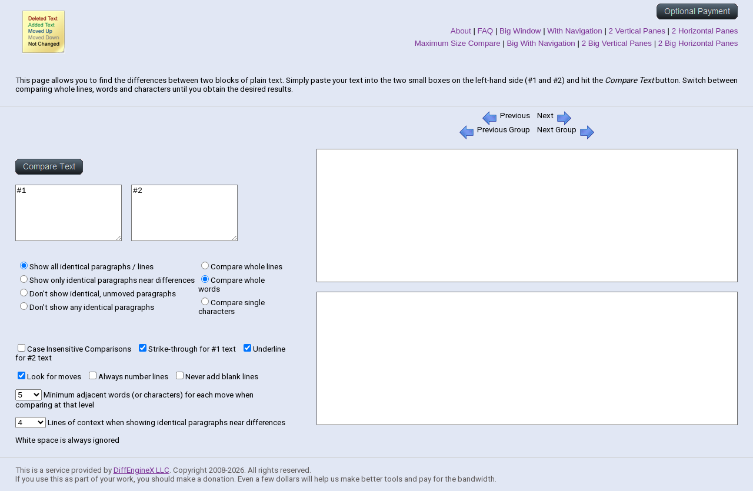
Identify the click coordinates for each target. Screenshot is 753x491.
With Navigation (574, 30)
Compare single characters (231, 307)
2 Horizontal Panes (705, 30)
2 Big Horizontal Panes (698, 43)
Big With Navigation (541, 43)
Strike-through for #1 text (192, 349)
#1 (74, 213)
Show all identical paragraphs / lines (91, 266)
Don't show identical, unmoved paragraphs (102, 293)
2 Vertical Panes (637, 30)
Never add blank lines (221, 376)
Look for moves (54, 376)
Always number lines (133, 376)
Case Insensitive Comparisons (79, 349)
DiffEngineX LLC (141, 470)
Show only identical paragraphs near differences (112, 280)
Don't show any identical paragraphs (91, 307)
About (461, 30)
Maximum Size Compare (458, 43)
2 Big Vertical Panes (617, 43)
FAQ (486, 30)
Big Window (520, 30)
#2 (202, 213)
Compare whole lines (246, 266)
